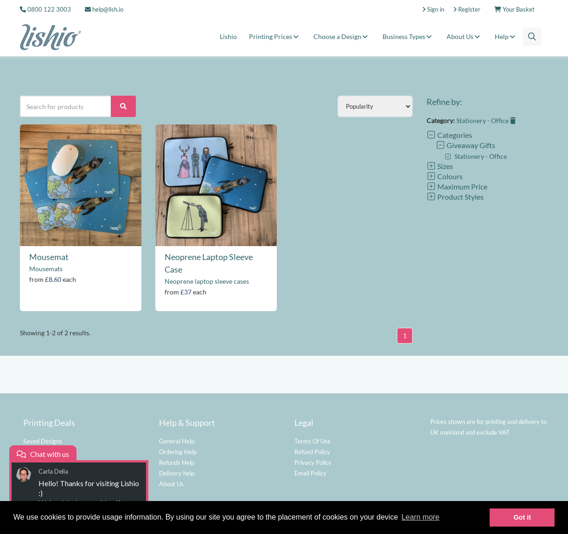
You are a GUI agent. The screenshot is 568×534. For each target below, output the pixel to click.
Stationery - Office (486, 120)
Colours (445, 176)
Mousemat (49, 257)
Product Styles (455, 196)
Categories (449, 134)
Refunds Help (176, 462)
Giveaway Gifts (465, 145)
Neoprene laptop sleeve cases (207, 281)
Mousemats (46, 269)
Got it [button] (522, 517)
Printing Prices (275, 36)
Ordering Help (178, 452)
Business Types (408, 36)
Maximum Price (457, 186)
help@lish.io (104, 9)
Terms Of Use (312, 441)
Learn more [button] (421, 517)
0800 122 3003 (49, 9)
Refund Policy (312, 452)
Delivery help (176, 473)
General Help (176, 441)
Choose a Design (341, 36)
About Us (465, 36)
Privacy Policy (313, 462)
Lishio (228, 36)
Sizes (440, 166)
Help (506, 36)
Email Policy (310, 473)
